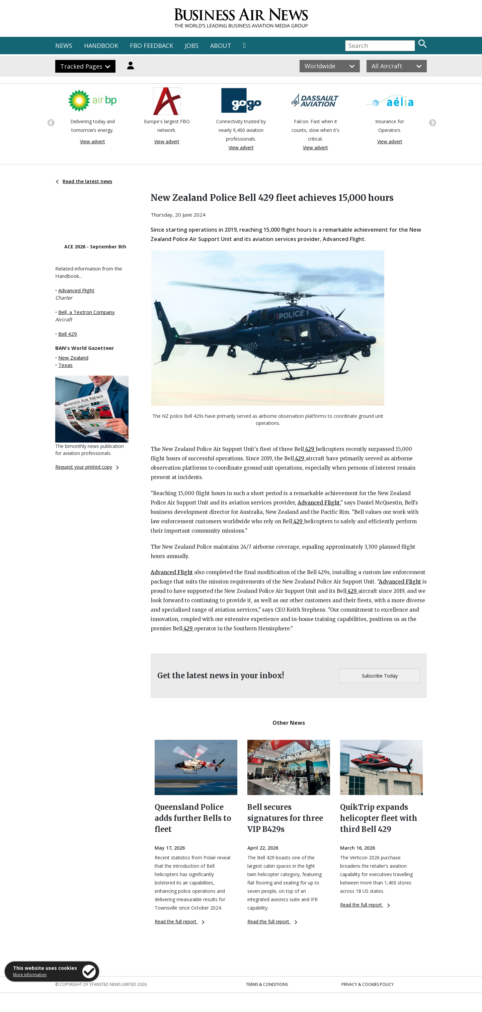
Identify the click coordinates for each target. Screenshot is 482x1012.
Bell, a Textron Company (86, 312)
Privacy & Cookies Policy (367, 984)
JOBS (191, 46)
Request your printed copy (87, 467)
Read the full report (180, 921)
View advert (92, 141)
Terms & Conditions (267, 984)
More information (30, 975)
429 (310, 449)
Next (431, 122)
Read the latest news (84, 181)
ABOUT (220, 46)
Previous (50, 122)
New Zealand (73, 357)
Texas (65, 365)
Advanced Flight (76, 290)
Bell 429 (67, 333)
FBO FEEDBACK (151, 46)
